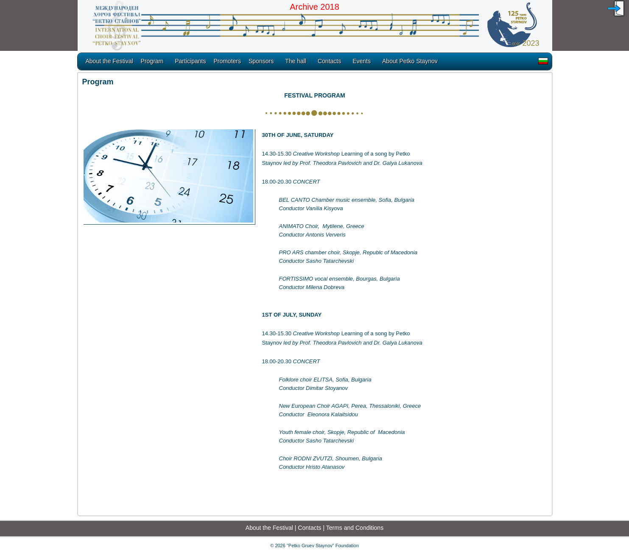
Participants (190, 61)
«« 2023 (525, 43)
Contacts (329, 61)
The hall (295, 61)
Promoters (227, 61)
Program (152, 61)
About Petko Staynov (410, 61)
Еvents (361, 61)
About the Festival (109, 61)
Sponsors (261, 61)
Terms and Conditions (354, 527)
